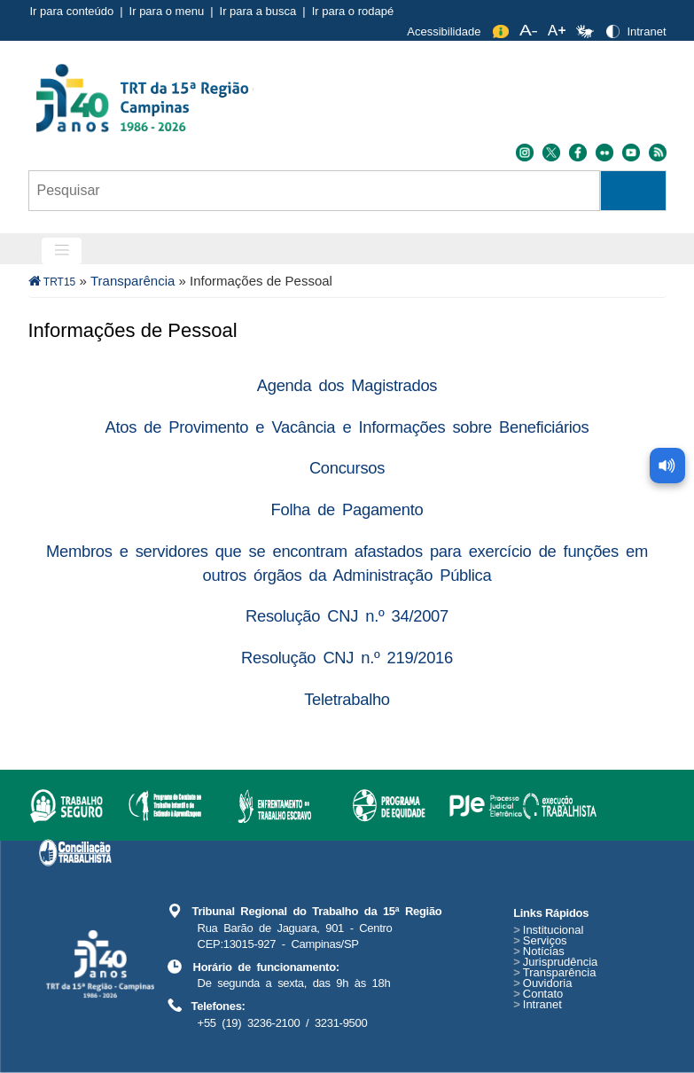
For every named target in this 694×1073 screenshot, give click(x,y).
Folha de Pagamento (347, 509)
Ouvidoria (542, 983)
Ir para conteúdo (72, 11)
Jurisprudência (555, 961)
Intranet (646, 31)
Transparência (132, 280)
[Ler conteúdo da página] (667, 465)
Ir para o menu (167, 11)
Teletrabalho (347, 699)
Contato (538, 993)
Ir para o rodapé (353, 11)
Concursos (347, 467)
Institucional (548, 929)
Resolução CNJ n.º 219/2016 (347, 657)
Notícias (539, 951)
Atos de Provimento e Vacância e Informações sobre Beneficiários (347, 427)
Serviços (539, 940)
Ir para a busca (258, 11)
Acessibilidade (443, 31)
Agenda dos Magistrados (347, 385)
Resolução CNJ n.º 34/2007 (347, 616)
